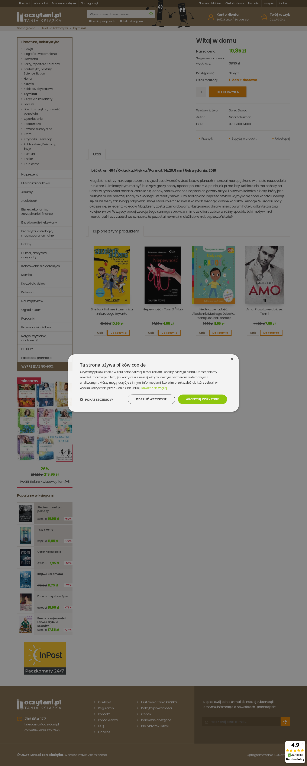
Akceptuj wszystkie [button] (202, 399)
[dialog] (153, 383)
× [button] (231, 359)
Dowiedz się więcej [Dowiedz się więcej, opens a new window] (154, 388)
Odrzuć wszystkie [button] (151, 399)
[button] (96, 399)
